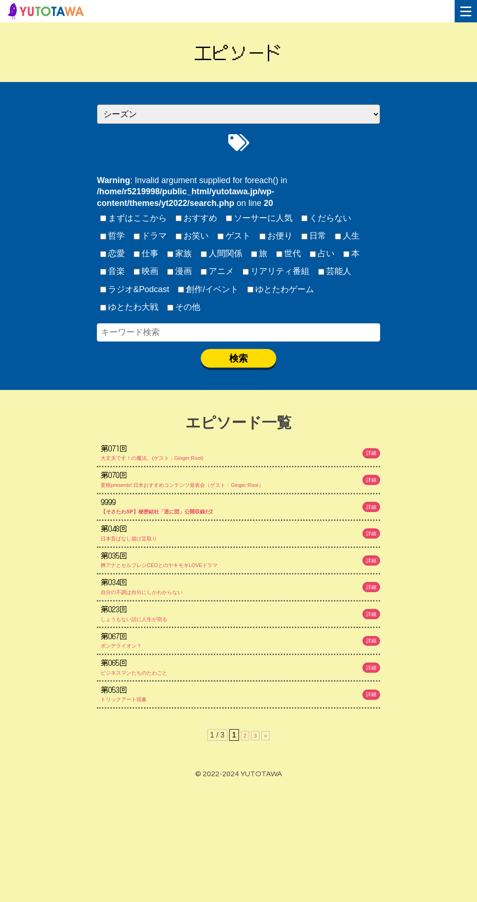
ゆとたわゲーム (280, 289)
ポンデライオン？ (241, 725)
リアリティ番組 (276, 271)
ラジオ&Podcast (135, 289)
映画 (146, 271)
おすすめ (197, 218)
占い (322, 253)
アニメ (217, 271)
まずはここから (133, 218)
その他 (184, 307)
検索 (238, 358)
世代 (288, 253)
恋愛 (112, 253)
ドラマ (150, 235)
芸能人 (335, 271)
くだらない (326, 218)
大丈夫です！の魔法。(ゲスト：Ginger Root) (241, 456)
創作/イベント (208, 289)
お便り (276, 235)
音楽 (112, 271)
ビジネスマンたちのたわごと (241, 764)
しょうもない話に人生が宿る (241, 687)
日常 (314, 235)
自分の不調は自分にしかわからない (241, 649)
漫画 (179, 271)
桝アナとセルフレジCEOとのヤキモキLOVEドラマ (241, 610)
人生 (347, 235)
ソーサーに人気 (259, 218)
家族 (179, 253)
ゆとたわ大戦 (129, 307)
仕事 (146, 253)
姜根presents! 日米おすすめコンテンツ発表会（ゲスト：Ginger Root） (241, 495)
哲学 (112, 235)
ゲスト (234, 235)
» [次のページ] (267, 851)
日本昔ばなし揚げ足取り (241, 572)
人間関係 (222, 253)
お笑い (192, 235)
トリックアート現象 (241, 802)
